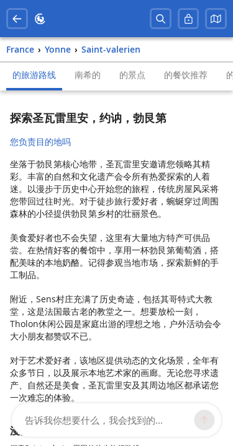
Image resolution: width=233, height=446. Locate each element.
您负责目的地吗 (40, 141)
